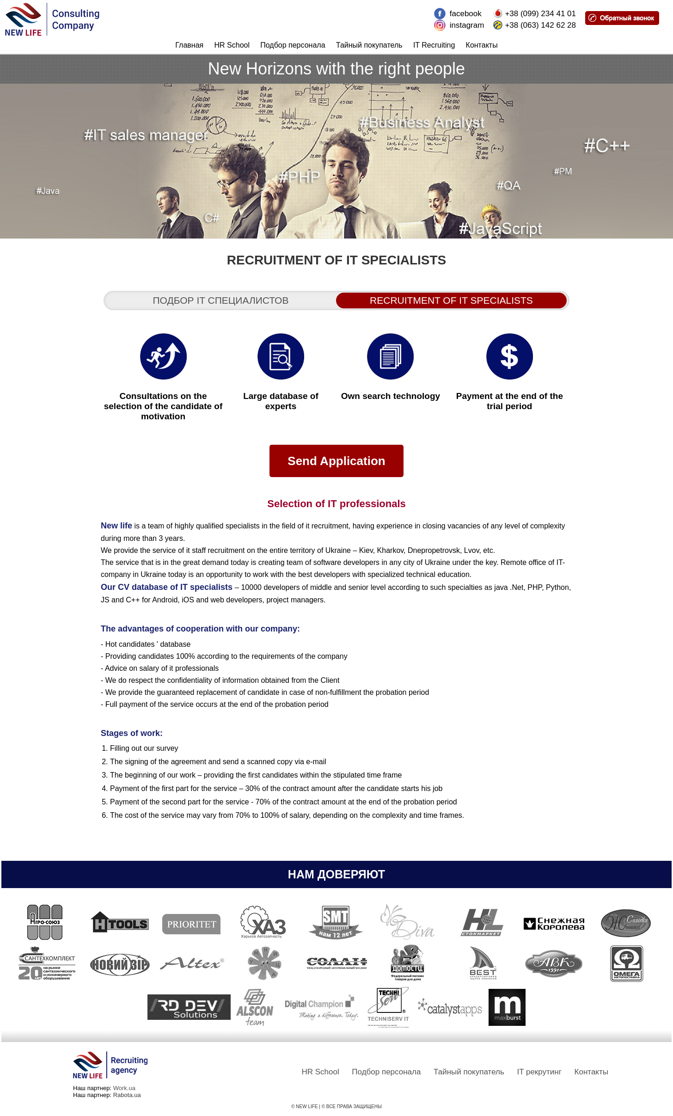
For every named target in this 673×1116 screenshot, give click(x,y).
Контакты (482, 45)
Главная (189, 45)
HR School (232, 45)
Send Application (336, 461)
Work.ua (124, 1088)
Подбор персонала (292, 45)
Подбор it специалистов (221, 300)
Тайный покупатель (369, 45)
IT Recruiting (434, 45)
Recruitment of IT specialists (451, 300)
